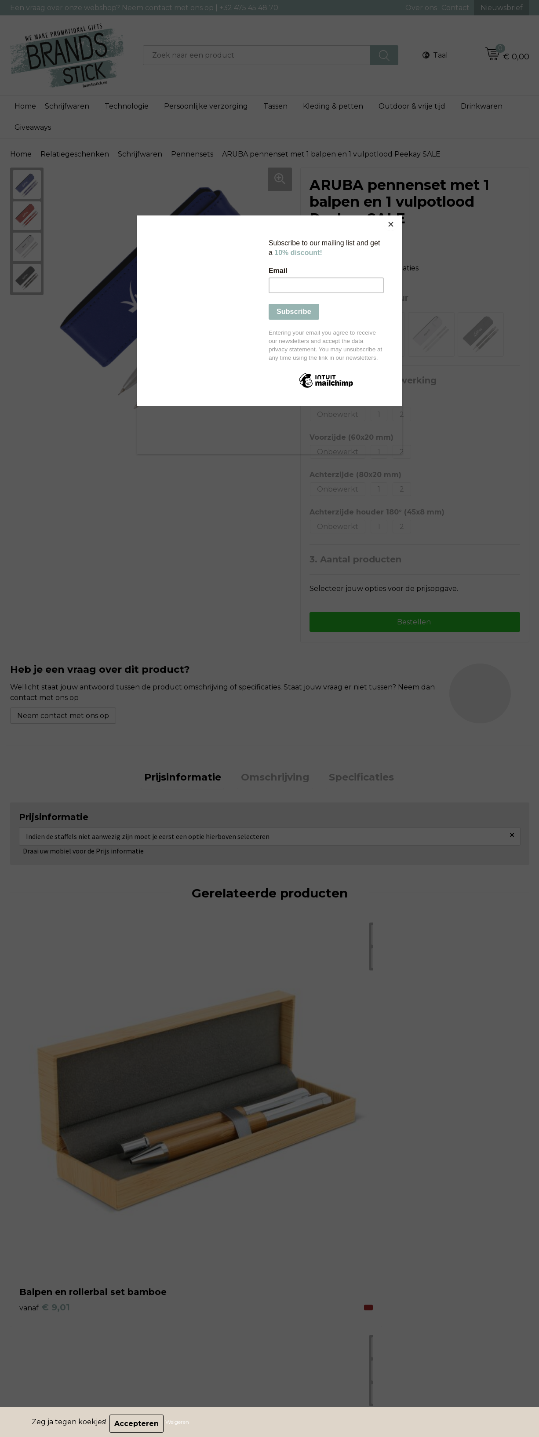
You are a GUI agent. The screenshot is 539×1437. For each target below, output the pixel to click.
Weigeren (180, 1423)
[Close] (400, 217)
